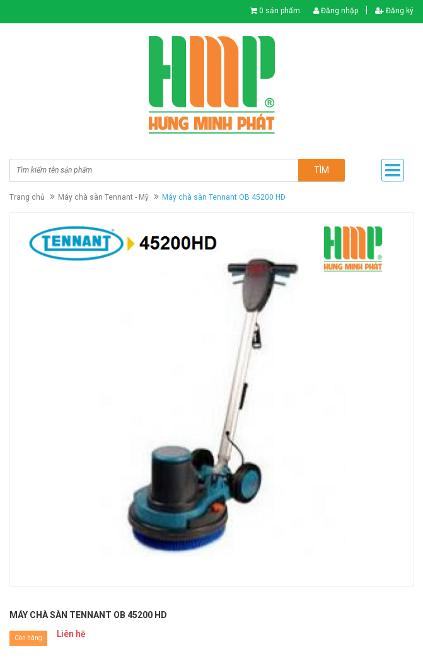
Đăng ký (394, 10)
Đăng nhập (335, 10)
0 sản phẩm (279, 10)
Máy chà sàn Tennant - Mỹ (103, 197)
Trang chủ (27, 197)
